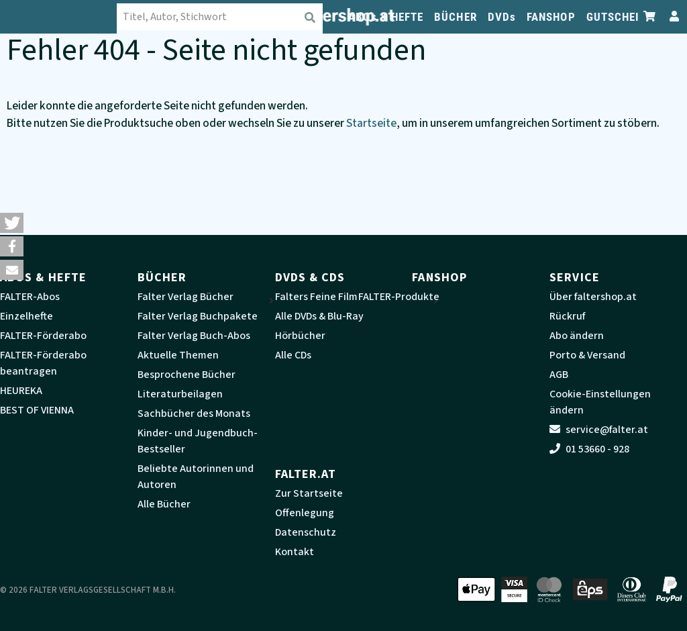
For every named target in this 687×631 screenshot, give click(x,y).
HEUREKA (21, 390)
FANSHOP (551, 16)
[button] (11, 223)
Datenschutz (305, 532)
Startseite (371, 123)
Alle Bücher (164, 504)
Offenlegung (304, 512)
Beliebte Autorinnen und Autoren (196, 476)
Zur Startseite (309, 493)
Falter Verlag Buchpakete (198, 316)
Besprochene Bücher (186, 374)
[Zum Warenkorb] (650, 16)
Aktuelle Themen (178, 355)
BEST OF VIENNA (37, 410)
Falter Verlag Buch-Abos (194, 335)
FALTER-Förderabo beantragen (43, 363)
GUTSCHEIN (616, 16)
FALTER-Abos (30, 296)
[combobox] (228, 16)
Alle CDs (293, 355)
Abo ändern (576, 335)
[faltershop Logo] (67, 17)
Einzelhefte (26, 316)
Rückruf (567, 316)
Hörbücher (300, 335)
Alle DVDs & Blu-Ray (319, 316)
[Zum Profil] (671, 16)
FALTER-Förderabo (43, 335)
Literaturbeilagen (180, 394)
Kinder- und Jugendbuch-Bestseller (198, 441)
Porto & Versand (587, 355)
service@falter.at (598, 429)
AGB (558, 374)
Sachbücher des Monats (194, 413)
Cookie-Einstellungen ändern (600, 402)
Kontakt (294, 551)
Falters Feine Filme (319, 296)
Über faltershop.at (593, 296)
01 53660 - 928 (589, 449)
